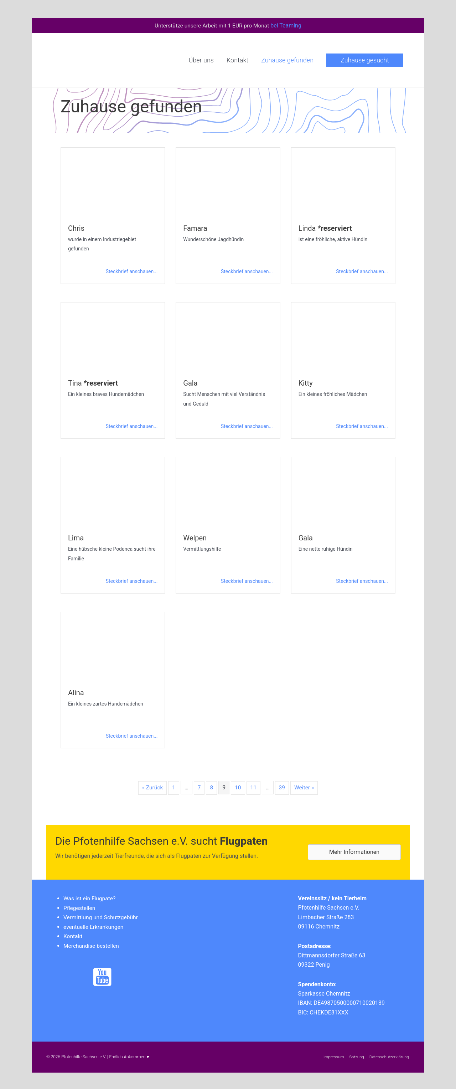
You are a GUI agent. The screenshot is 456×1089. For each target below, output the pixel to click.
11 (253, 786)
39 (282, 786)
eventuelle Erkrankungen (94, 925)
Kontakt (73, 934)
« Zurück (151, 786)
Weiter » (305, 786)
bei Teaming (287, 24)
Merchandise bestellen (92, 944)
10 (238, 786)
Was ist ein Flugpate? (90, 897)
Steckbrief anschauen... (132, 271)
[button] (364, 59)
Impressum (332, 1055)
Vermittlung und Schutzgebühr (101, 915)
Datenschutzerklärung (389, 1055)
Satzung (355, 1055)
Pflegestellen (79, 906)
